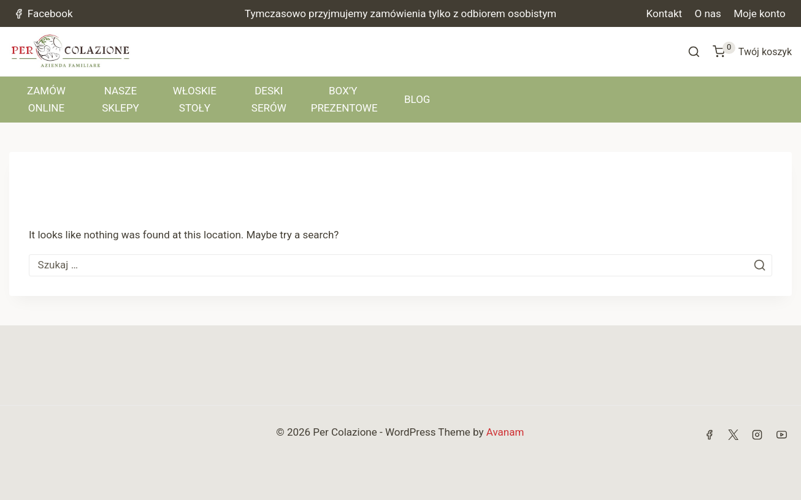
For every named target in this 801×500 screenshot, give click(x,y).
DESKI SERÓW (268, 99)
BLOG (417, 99)
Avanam (505, 432)
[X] (733, 434)
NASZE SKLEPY (120, 99)
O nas (707, 13)
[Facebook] (709, 434)
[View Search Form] (694, 51)
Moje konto (760, 13)
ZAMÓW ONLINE (46, 99)
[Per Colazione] (70, 51)
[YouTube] (781, 434)
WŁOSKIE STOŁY (195, 99)
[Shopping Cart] (752, 51)
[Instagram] (757, 434)
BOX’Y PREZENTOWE (344, 99)
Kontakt (664, 13)
